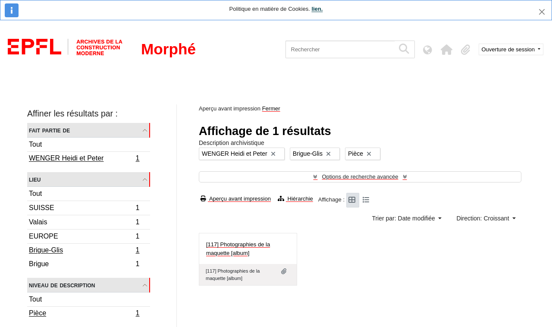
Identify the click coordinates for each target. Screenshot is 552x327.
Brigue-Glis (84, 251)
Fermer (271, 108)
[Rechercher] (340, 49)
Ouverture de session (509, 49)
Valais (84, 223)
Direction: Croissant (483, 218)
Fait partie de (49, 130)
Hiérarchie (295, 198)
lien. (317, 9)
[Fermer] (542, 11)
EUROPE (84, 237)
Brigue (84, 265)
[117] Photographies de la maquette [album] (238, 248)
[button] (446, 49)
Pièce (84, 314)
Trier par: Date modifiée (404, 218)
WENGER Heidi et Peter (84, 159)
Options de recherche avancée (360, 176)
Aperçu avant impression (236, 198)
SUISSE (84, 209)
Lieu (35, 179)
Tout (35, 144)
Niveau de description (62, 285)
